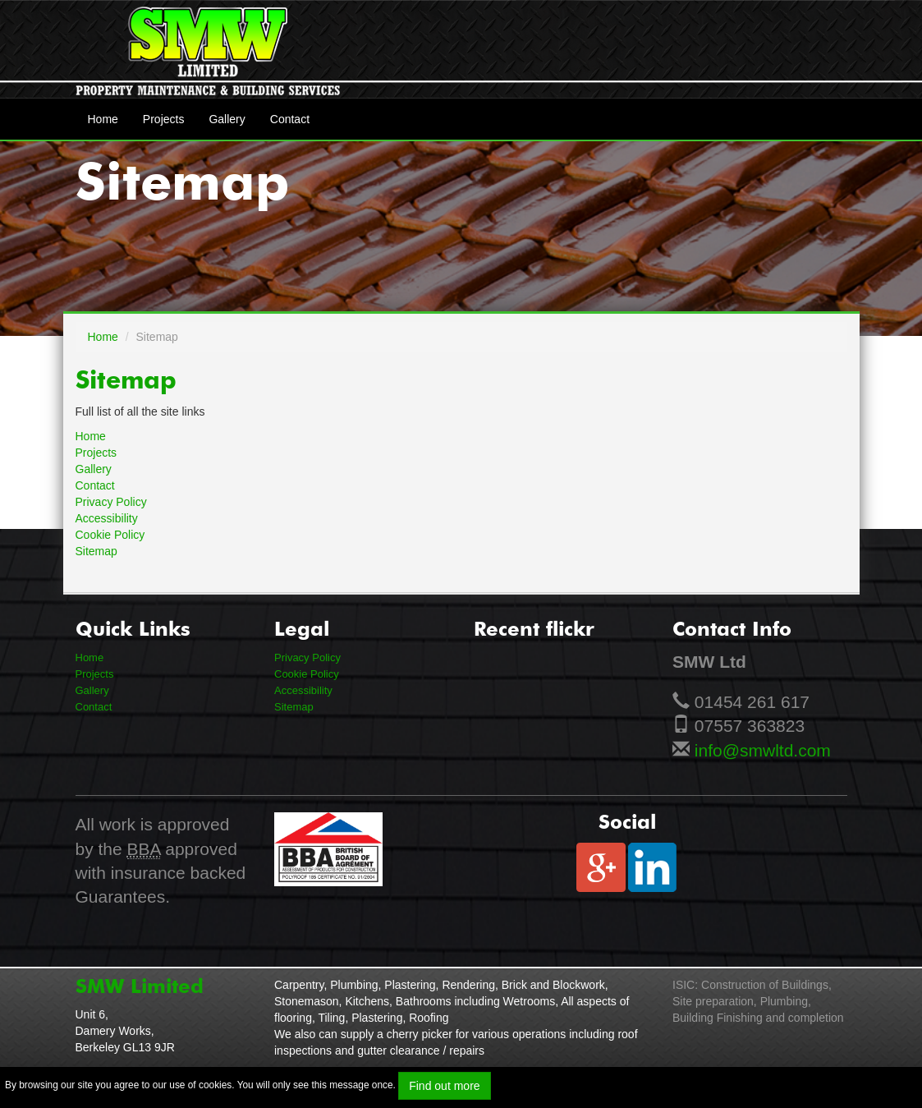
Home (103, 119)
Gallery (227, 119)
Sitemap (96, 551)
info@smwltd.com (763, 750)
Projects (164, 119)
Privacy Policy (111, 501)
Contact (290, 119)
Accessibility (107, 518)
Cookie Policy (110, 534)
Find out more (444, 1085)
